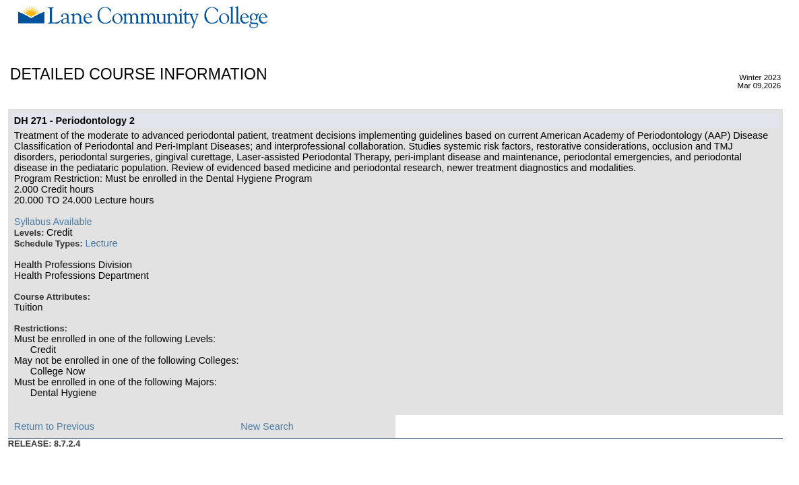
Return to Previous (54, 426)
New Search (267, 426)
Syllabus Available (53, 221)
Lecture (101, 243)
